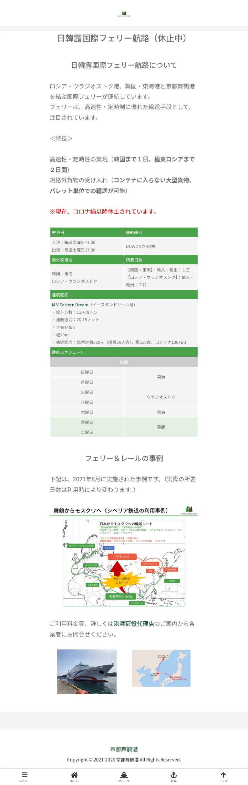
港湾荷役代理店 (134, 623)
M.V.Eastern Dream (70, 304)
